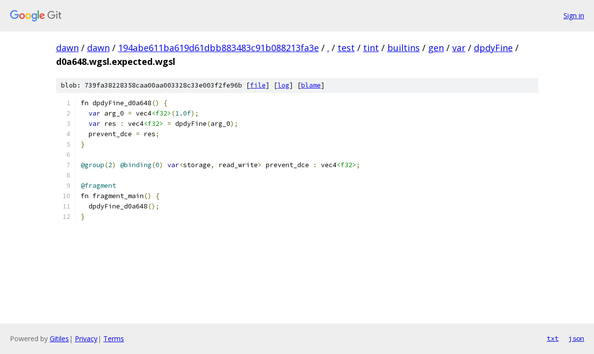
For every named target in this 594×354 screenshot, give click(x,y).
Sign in (573, 15)
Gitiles (59, 338)
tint (371, 48)
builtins (403, 48)
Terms (113, 338)
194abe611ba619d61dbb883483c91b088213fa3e (218, 48)
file (258, 85)
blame (311, 85)
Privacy (86, 338)
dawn (67, 48)
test (346, 48)
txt (553, 338)
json (576, 338)
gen (436, 48)
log (283, 85)
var (459, 48)
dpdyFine (493, 48)
